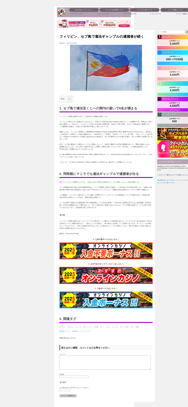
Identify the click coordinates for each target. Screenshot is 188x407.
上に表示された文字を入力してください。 (74, 390)
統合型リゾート (65, 331)
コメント (62, 354)
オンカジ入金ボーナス (144, 10)
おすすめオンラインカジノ (84, 10)
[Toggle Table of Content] (68, 99)
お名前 (61, 377)
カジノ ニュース (112, 327)
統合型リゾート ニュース (81, 331)
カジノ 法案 (134, 327)
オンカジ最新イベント (175, 10)
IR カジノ (62, 327)
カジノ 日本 (124, 327)
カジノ (102, 327)
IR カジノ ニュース (75, 327)
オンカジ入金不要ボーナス (114, 10)
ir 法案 (96, 327)
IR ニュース (87, 327)
